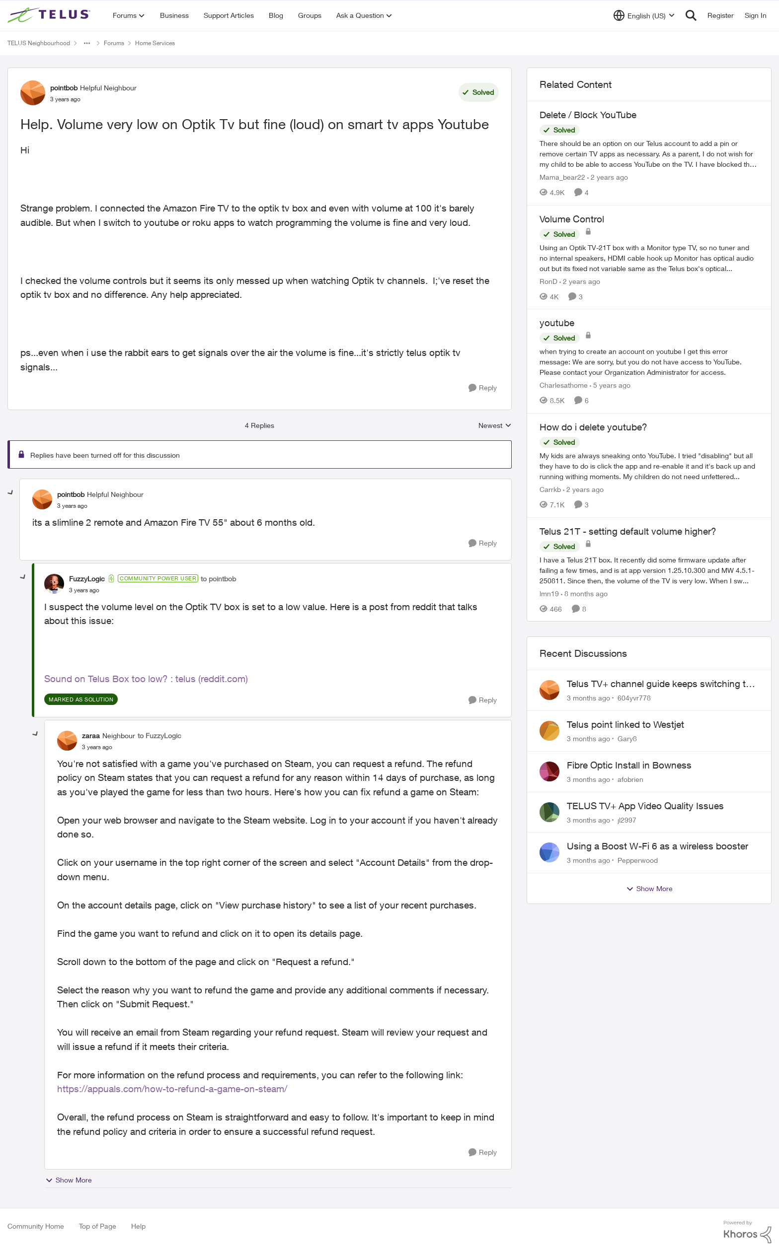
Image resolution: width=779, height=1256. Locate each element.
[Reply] (483, 388)
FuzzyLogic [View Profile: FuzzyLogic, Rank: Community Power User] (87, 578)
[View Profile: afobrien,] (549, 771)
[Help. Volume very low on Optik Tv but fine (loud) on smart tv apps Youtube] (72, 505)
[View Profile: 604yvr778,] (549, 690)
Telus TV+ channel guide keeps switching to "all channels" (659, 684)
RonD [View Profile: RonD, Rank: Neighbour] (548, 281)
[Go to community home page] (50, 15)
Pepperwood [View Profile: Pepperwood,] (638, 860)
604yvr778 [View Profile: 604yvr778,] (634, 698)
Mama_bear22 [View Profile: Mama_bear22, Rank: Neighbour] (562, 177)
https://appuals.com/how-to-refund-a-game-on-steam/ (172, 1088)
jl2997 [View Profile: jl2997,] (627, 819)
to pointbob (218, 578)
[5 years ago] (610, 385)
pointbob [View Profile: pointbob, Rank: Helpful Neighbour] (64, 87)
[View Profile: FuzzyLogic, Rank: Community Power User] (54, 584)
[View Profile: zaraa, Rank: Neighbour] (67, 741)
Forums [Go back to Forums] (114, 43)
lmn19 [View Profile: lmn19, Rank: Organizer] (549, 593)
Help (138, 1226)
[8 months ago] (584, 593)
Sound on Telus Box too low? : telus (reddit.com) (146, 678)
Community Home (35, 1226)
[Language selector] (644, 15)
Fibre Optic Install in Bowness (629, 765)
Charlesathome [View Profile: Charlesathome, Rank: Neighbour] (564, 385)
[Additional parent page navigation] (87, 43)
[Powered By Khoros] (748, 1232)
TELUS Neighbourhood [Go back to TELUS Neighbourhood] (38, 43)
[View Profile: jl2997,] (549, 812)
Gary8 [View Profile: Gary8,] (627, 738)
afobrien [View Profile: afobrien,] (630, 779)
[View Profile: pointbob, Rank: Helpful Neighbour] (32, 92)
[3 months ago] (588, 698)
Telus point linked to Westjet (625, 724)
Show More (68, 1180)
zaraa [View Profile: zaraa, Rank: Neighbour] (91, 735)
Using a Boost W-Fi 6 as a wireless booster (657, 845)
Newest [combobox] (495, 425)
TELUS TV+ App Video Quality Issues (645, 805)
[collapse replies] (11, 493)
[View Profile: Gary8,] (549, 731)
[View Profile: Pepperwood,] (549, 852)
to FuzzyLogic (159, 735)
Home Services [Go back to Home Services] (155, 43)
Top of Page (97, 1226)
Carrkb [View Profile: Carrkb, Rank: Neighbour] (550, 489)
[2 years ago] (607, 177)
